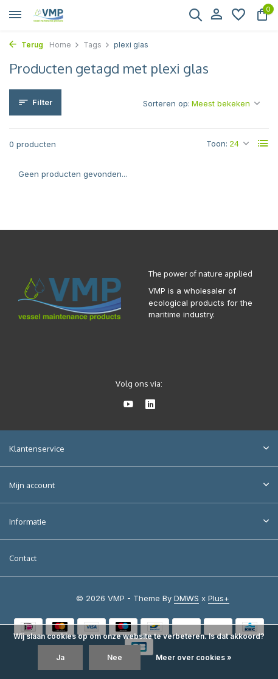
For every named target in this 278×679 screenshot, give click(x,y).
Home (64, 44)
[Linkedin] (150, 405)
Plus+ (218, 598)
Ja (60, 657)
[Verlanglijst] (238, 15)
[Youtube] (128, 405)
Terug (26, 44)
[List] (263, 143)
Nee (114, 657)
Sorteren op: (166, 103)
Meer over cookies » (194, 657)
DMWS (186, 598)
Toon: (217, 143)
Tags (96, 44)
